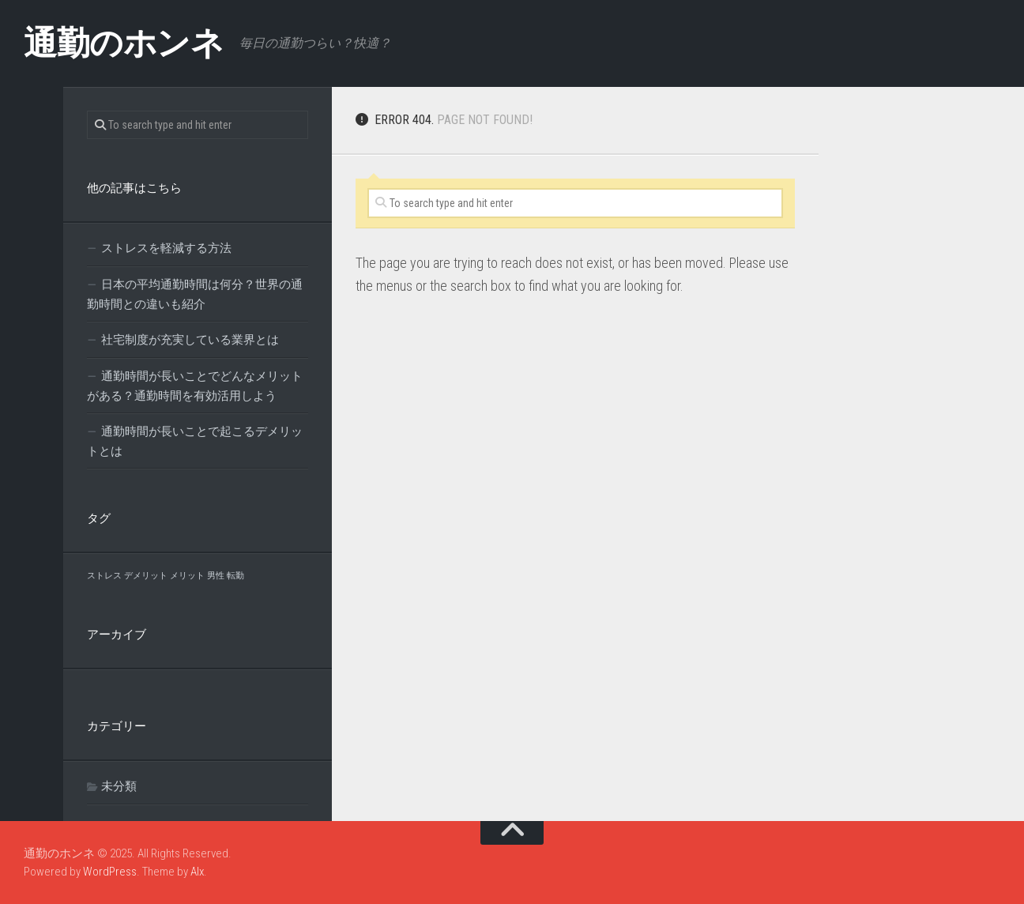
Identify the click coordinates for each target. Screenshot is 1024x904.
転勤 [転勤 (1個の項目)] (235, 576)
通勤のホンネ (124, 43)
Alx (197, 871)
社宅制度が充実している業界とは (190, 340)
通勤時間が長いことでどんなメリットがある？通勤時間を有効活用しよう (195, 386)
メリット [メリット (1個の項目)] (187, 576)
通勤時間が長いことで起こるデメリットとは (195, 441)
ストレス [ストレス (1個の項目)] (104, 576)
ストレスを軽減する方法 (166, 248)
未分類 (119, 786)
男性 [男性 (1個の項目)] (215, 576)
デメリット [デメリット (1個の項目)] (146, 576)
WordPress (110, 871)
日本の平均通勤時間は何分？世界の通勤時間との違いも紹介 (195, 294)
